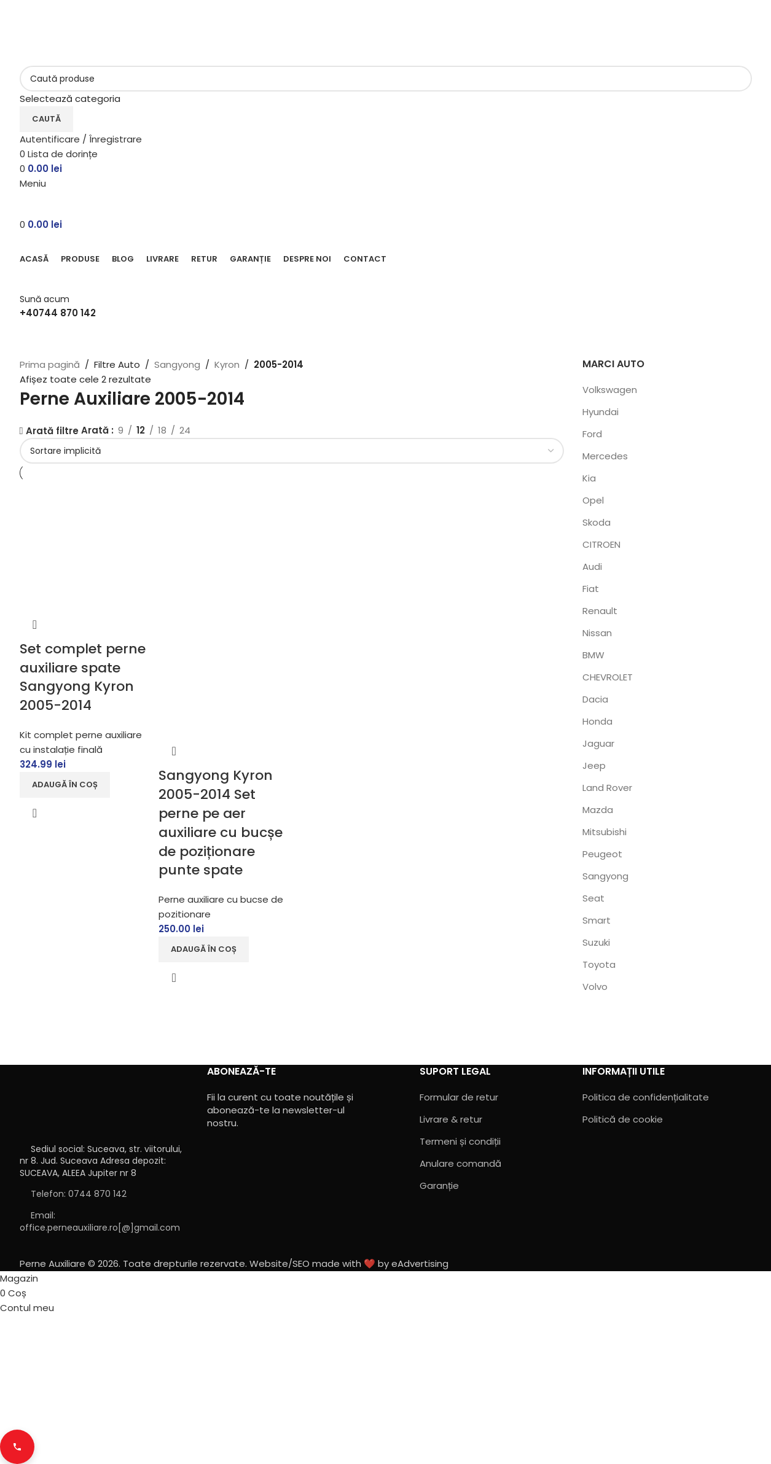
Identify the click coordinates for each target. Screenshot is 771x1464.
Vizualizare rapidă (35, 813)
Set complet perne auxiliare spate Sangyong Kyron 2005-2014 (83, 677)
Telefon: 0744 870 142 (79, 1194)
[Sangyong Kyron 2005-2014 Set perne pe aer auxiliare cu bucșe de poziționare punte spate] (222, 545)
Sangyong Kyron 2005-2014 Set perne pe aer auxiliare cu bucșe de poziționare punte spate (221, 822)
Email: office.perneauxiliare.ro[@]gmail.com (100, 1221)
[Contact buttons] (17, 1447)
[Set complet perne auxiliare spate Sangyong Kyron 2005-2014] (83, 545)
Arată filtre (52, 431)
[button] (65, 785)
